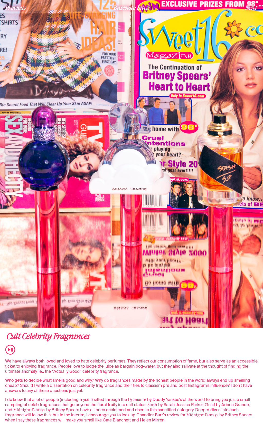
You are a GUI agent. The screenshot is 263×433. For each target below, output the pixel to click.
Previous (15, 7)
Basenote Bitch (131, 7)
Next (251, 7)
